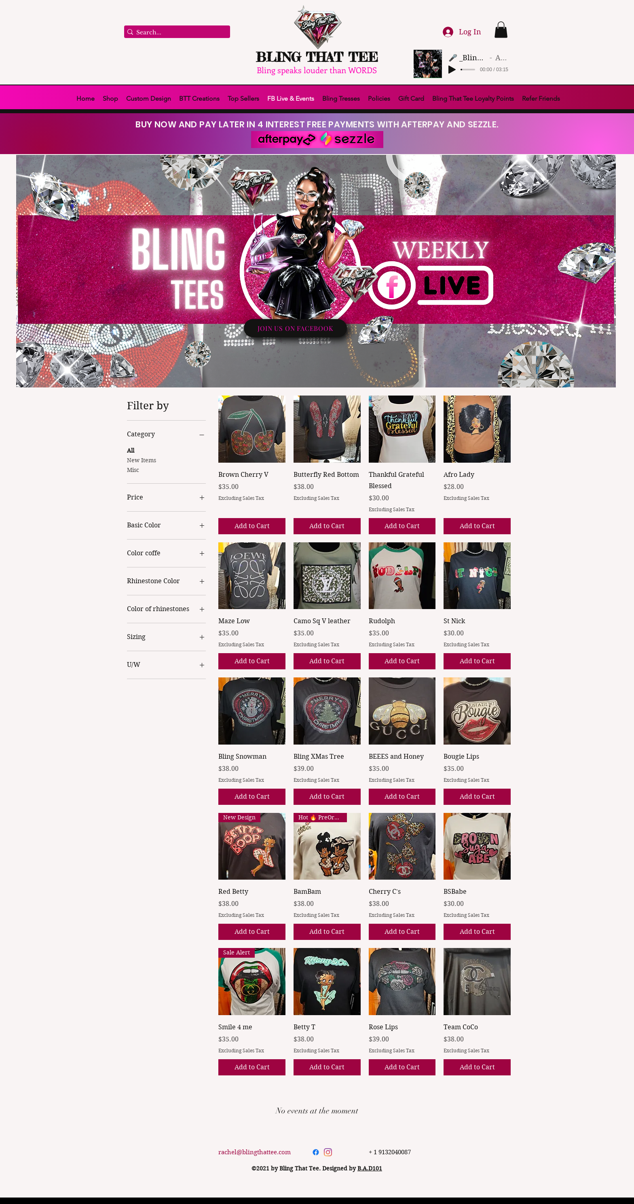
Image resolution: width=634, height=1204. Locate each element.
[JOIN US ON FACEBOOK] (295, 328)
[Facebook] (316, 1152)
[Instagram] (328, 1152)
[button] (501, 29)
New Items (141, 460)
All (130, 450)
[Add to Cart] (251, 526)
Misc (133, 470)
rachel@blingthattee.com (254, 1152)
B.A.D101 (369, 1168)
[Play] (452, 70)
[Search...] (174, 32)
